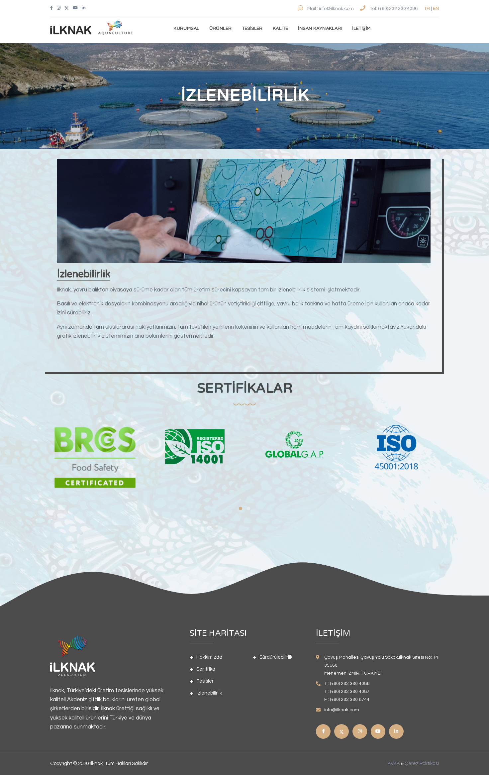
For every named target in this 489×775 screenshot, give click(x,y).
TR (427, 8)
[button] (240, 508)
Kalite (280, 28)
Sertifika (205, 669)
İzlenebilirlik (209, 693)
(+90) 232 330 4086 (398, 8)
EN (436, 8)
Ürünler (220, 28)
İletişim (361, 28)
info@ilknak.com (337, 8)
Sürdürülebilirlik (275, 657)
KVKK (394, 763)
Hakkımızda (209, 657)
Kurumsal (186, 28)
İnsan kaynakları (320, 28)
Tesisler (252, 28)
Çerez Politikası (422, 763)
